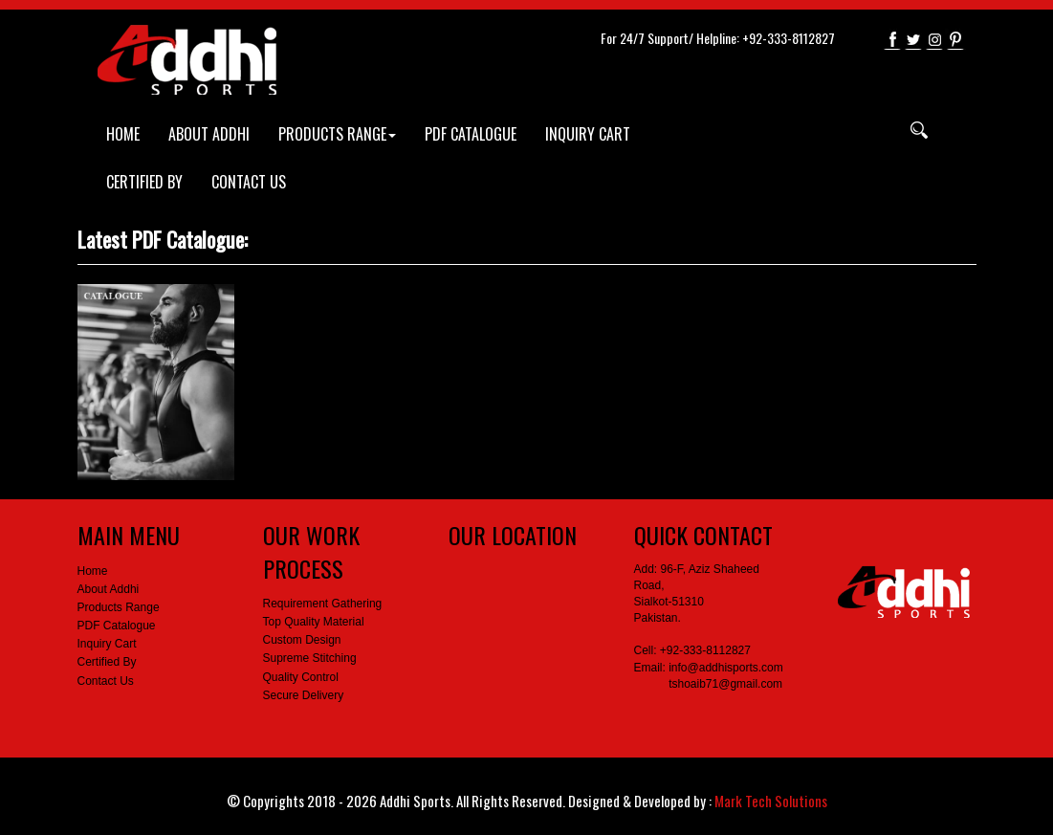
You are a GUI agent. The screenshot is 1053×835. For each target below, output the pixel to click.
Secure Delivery (303, 695)
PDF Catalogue (116, 625)
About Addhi (108, 589)
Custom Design (302, 640)
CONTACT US (248, 181)
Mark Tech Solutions (770, 800)
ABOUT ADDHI (209, 133)
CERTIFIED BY (144, 181)
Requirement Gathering (323, 603)
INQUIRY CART (587, 133)
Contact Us (105, 681)
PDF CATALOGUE (470, 133)
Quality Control (301, 677)
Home (92, 571)
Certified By (107, 662)
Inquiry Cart (107, 643)
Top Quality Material (313, 621)
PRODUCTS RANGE (337, 133)
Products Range (118, 607)
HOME (123, 133)
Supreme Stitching (310, 658)
